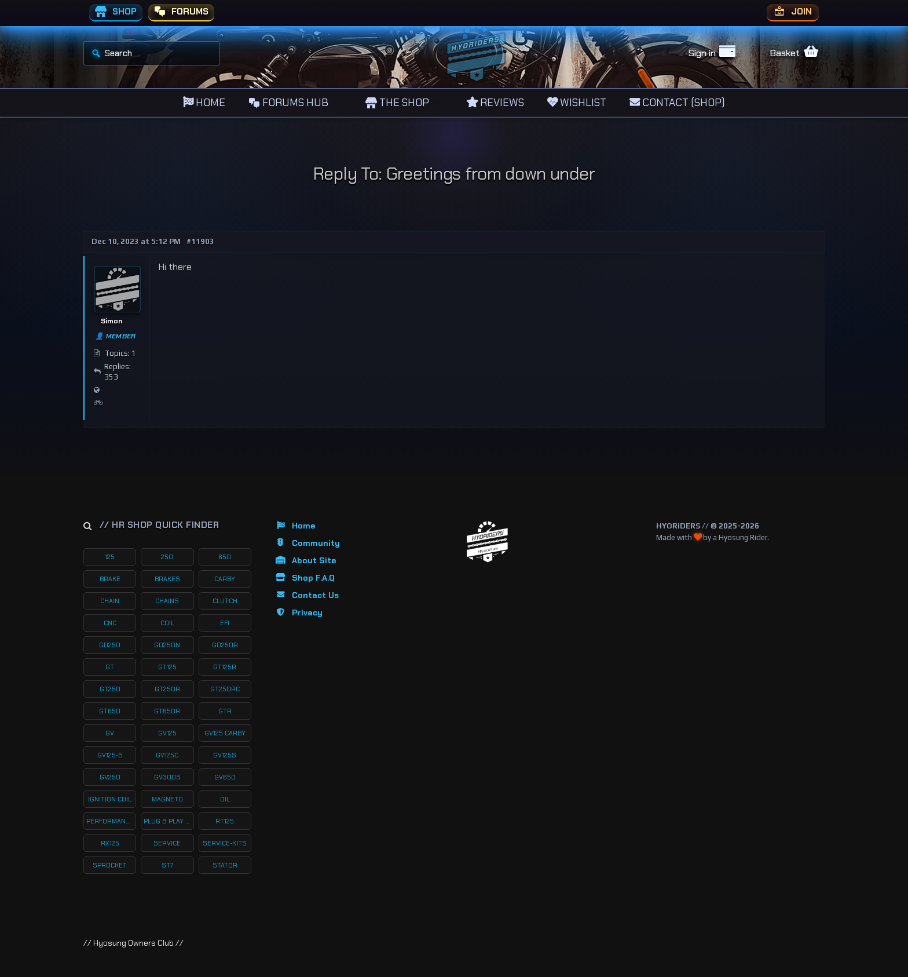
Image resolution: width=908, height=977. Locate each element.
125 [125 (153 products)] (110, 557)
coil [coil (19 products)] (167, 623)
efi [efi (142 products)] (224, 623)
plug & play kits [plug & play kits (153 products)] (168, 821)
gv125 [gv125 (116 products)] (167, 733)
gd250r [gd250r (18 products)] (225, 645)
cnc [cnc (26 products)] (110, 623)
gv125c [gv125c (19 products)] (167, 755)
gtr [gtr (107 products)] (225, 711)
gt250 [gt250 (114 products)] (110, 689)
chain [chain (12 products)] (109, 601)
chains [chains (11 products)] (167, 601)
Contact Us (306, 595)
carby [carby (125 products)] (224, 579)
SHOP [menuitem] (116, 12)
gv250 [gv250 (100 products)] (110, 777)
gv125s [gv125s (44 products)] (224, 755)
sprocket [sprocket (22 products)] (110, 865)
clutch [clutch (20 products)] (225, 601)
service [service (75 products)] (167, 843)
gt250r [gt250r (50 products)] (167, 689)
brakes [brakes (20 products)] (167, 579)
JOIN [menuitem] (793, 12)
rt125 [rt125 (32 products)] (224, 821)
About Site (305, 560)
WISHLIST (576, 103)
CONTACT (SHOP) (677, 103)
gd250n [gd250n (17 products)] (167, 645)
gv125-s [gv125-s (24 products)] (110, 755)
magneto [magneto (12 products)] (167, 799)
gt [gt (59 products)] (109, 667)
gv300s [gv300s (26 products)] (167, 777)
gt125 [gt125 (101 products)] (167, 667)
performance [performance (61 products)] (110, 821)
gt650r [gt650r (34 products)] (167, 711)
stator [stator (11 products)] (225, 865)
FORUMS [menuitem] (181, 12)
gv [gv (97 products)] (109, 733)
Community (307, 543)
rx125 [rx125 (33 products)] (110, 843)
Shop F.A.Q (304, 578)
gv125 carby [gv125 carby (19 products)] (225, 733)
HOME (204, 103)
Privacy (298, 612)
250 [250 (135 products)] (167, 557)
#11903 (200, 241)
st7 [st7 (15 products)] (167, 865)
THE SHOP (397, 103)
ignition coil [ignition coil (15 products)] (109, 799)
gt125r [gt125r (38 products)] (224, 667)
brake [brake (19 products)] (110, 579)
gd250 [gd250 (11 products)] (109, 645)
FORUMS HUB (288, 103)
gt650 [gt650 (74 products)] (109, 711)
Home (294, 525)
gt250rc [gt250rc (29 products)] (225, 689)
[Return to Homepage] (487, 542)
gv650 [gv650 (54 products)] (225, 777)
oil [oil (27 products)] (225, 799)
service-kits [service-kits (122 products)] (225, 843)
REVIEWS (495, 103)
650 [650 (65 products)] (224, 557)
